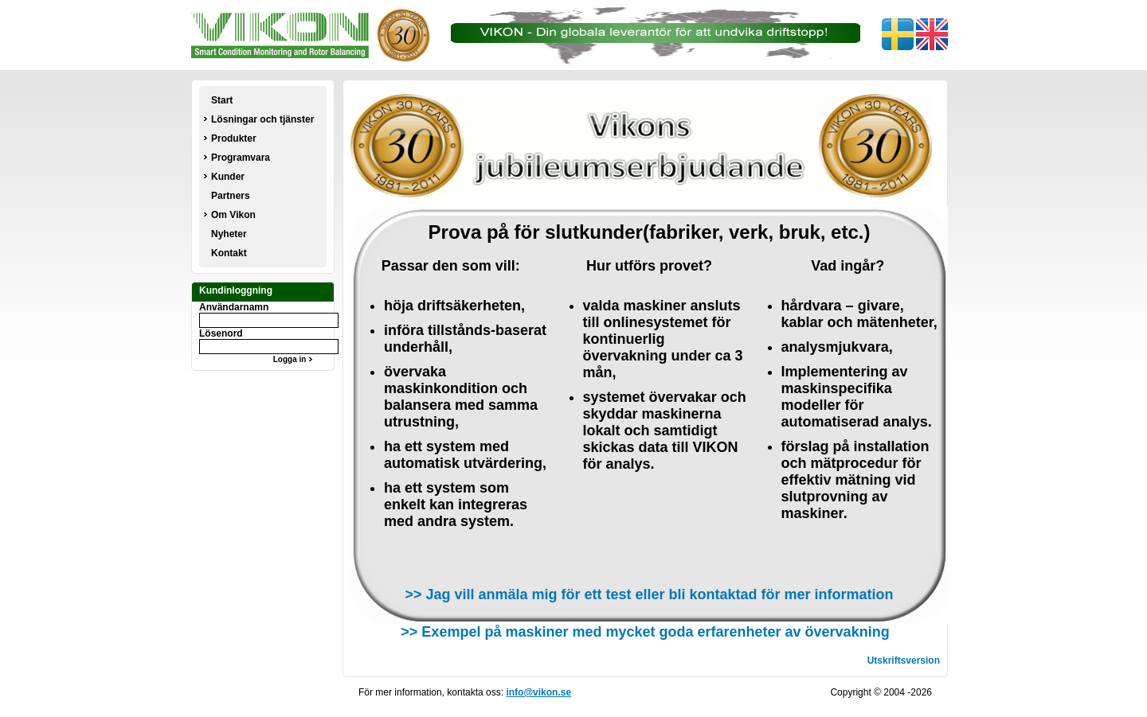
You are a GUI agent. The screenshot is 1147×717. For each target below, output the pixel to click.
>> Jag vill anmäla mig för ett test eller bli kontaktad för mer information (649, 594)
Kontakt (229, 253)
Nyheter (229, 234)
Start (222, 100)
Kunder (228, 176)
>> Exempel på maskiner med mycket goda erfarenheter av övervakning (645, 632)
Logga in (294, 359)
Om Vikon (233, 214)
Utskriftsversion (903, 660)
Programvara (240, 157)
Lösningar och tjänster (262, 119)
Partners (230, 195)
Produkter (233, 138)
